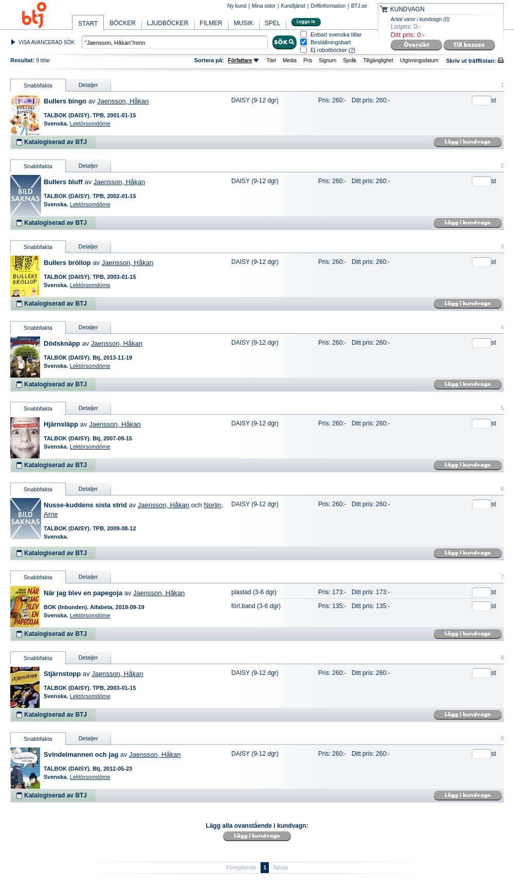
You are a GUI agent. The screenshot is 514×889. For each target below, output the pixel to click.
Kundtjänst (293, 6)
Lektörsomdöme (90, 123)
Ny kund (237, 6)
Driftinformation (327, 6)
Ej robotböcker (328, 50)
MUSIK (243, 23)
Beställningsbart (330, 42)
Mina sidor (264, 6)
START (88, 23)
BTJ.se (359, 6)
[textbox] (175, 42)
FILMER (211, 23)
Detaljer (88, 85)
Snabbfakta (38, 85)
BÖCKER (122, 23)
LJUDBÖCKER (168, 23)
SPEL (273, 23)
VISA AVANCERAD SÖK (47, 42)
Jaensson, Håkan (123, 101)
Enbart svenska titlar (336, 35)
